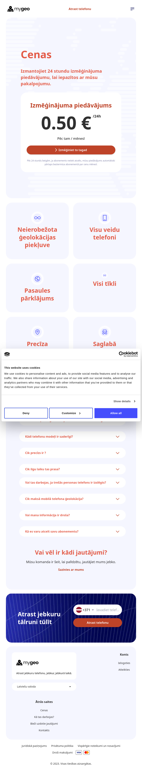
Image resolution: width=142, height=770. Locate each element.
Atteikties (124, 669)
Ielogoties (124, 663)
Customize (71, 412)
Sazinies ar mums (71, 570)
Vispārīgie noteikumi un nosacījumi (99, 746)
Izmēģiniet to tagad (71, 150)
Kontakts (44, 730)
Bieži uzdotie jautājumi (44, 723)
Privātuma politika (62, 746)
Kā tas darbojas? (44, 717)
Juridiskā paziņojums (34, 746)
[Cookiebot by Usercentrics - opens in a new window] (121, 354)
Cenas (44, 710)
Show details (122, 401)
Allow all (116, 412)
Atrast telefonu (80, 9)
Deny (26, 412)
